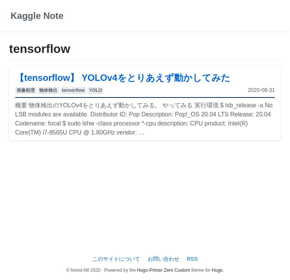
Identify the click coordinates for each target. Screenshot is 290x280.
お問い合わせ (163, 259)
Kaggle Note (37, 16)
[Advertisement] (145, 199)
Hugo (217, 270)
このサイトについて (116, 259)
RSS (192, 259)
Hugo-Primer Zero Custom (163, 270)
